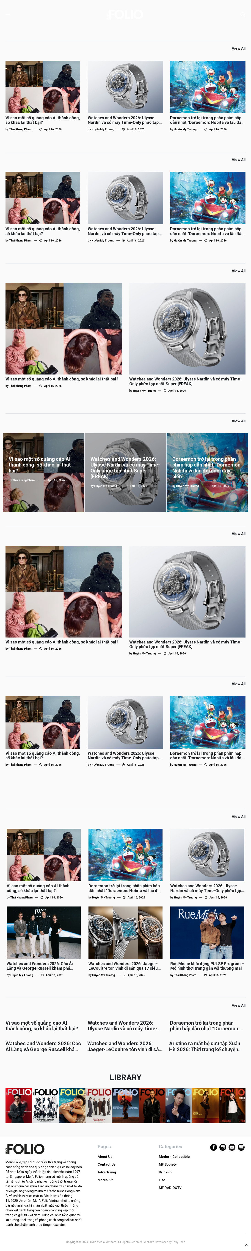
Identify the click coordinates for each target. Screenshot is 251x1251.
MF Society (168, 1164)
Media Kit (105, 1180)
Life (162, 1180)
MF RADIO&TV (170, 1188)
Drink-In (165, 1172)
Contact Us (107, 1164)
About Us (105, 1157)
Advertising (107, 1172)
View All (238, 48)
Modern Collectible (174, 1157)
